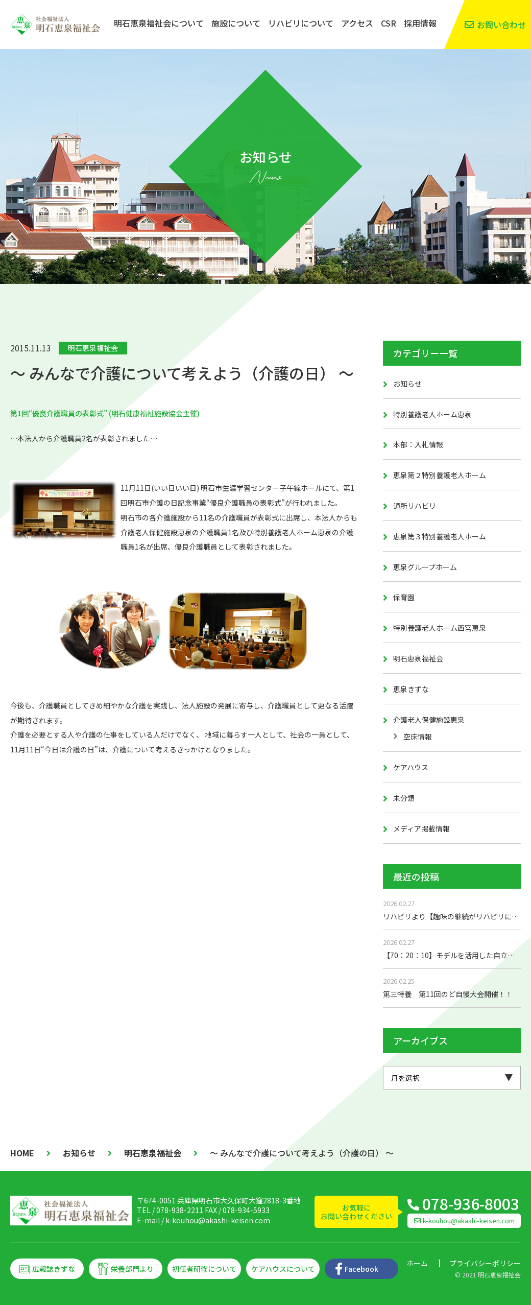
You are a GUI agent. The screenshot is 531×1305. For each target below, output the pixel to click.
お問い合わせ (501, 24)
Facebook (361, 1269)
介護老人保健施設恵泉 (429, 720)
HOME (22, 1153)
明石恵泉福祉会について (159, 23)
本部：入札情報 (418, 444)
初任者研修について (204, 1269)
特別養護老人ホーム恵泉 (432, 414)
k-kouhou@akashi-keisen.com (217, 1220)
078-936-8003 (470, 1203)
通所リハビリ (414, 506)
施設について (235, 23)
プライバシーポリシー (485, 1263)
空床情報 (417, 736)
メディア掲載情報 (421, 828)
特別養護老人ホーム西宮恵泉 (439, 628)
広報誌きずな (53, 1269)
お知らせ (407, 383)
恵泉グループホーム (425, 567)
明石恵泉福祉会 (93, 348)
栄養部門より (132, 1269)
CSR (388, 23)
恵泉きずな (411, 689)
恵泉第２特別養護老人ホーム (439, 475)
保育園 (404, 597)
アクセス (357, 23)
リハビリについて (300, 23)
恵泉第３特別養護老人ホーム (439, 536)
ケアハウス (410, 767)
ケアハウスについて (283, 1269)
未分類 (404, 798)
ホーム (417, 1263)
